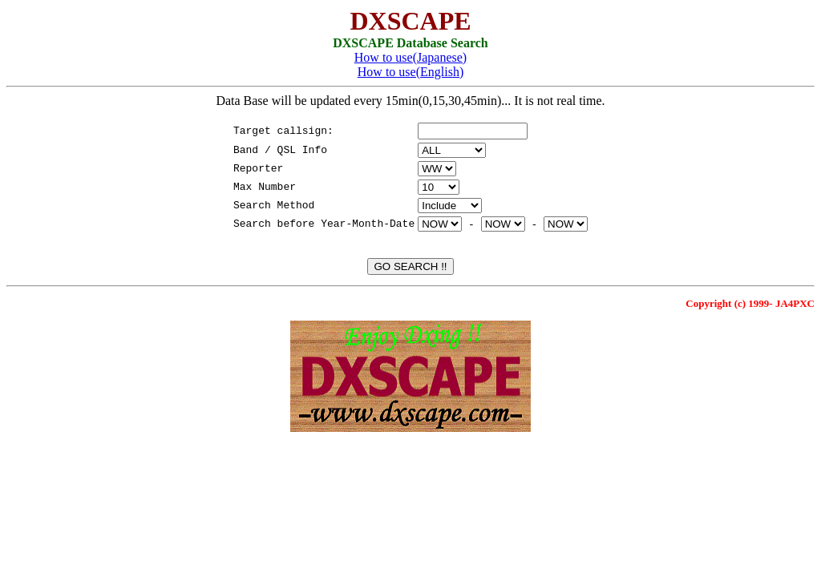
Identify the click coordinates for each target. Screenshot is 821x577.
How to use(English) (410, 72)
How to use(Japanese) (410, 57)
